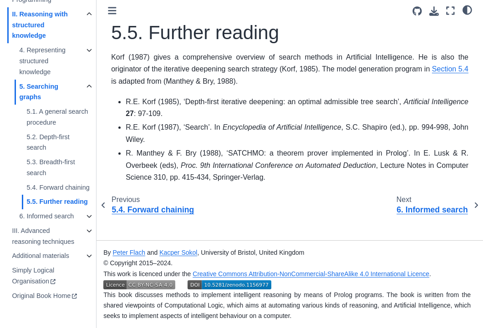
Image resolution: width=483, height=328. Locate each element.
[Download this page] (434, 11)
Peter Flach (128, 252)
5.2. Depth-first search (47, 142)
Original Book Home (41, 295)
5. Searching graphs (38, 92)
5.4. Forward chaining (57, 187)
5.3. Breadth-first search (50, 167)
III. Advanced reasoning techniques (43, 236)
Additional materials (40, 255)
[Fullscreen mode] (450, 11)
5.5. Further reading (56, 201)
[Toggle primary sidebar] (112, 11)
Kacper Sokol (178, 252)
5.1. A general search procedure (57, 117)
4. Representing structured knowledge (42, 61)
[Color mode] (467, 9)
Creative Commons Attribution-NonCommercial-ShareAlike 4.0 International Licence (311, 274)
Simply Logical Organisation (33, 276)
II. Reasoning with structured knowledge (39, 25)
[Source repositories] (417, 11)
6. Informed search (46, 216)
